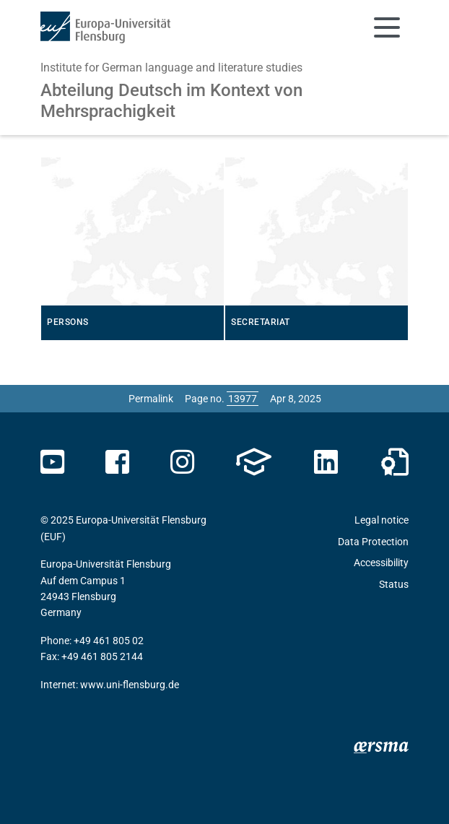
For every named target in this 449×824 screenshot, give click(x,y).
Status (394, 584)
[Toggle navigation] (387, 27)
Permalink (150, 398)
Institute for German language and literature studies (171, 67)
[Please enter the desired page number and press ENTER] (242, 398)
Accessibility (381, 562)
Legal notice (381, 520)
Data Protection (373, 541)
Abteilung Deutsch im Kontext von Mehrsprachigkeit (171, 100)
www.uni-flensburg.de (129, 684)
